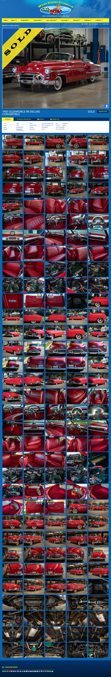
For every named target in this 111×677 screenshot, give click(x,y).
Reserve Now (103, 111)
